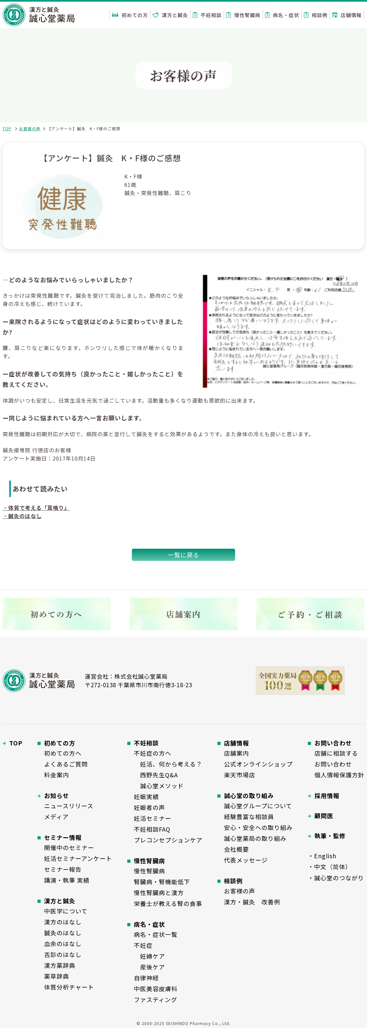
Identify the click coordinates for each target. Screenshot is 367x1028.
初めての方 (130, 15)
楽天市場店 (239, 774)
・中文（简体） (330, 866)
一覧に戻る (183, 554)
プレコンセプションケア (168, 840)
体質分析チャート (69, 987)
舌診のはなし (63, 954)
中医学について (65, 911)
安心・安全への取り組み (258, 827)
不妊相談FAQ (152, 829)
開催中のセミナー (69, 847)
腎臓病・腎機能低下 (162, 881)
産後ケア (149, 967)
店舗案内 (236, 753)
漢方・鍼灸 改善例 (252, 901)
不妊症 (143, 945)
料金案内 (56, 774)
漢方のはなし (63, 921)
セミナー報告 (63, 869)
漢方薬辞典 (59, 965)
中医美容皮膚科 (156, 988)
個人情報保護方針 (339, 774)
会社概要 (236, 849)
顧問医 (323, 815)
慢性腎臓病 (243, 15)
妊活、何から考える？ (168, 764)
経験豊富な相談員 (249, 816)
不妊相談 (207, 15)
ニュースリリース (68, 805)
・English (322, 855)
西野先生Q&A (156, 774)
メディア (56, 816)
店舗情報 (347, 15)
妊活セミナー (152, 818)
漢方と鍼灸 (170, 15)
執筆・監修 (330, 835)
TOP (7, 128)
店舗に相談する (336, 753)
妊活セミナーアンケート (78, 858)
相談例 (316, 15)
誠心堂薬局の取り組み (255, 838)
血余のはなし (63, 943)
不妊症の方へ (152, 753)
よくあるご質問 (66, 764)
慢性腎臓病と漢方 (159, 892)
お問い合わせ (333, 764)
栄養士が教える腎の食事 (168, 903)
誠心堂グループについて (258, 805)
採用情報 (326, 795)
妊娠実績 (146, 796)
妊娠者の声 (149, 807)
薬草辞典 (56, 976)
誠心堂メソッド (159, 785)
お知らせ (56, 795)
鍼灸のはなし (63, 932)
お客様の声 (29, 128)
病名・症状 (282, 15)
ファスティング (155, 999)
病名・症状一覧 (156, 934)
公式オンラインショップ (258, 764)
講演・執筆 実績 (66, 880)
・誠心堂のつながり (336, 877)
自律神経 (146, 977)
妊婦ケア (149, 956)
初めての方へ (63, 753)
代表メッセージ (246, 860)
